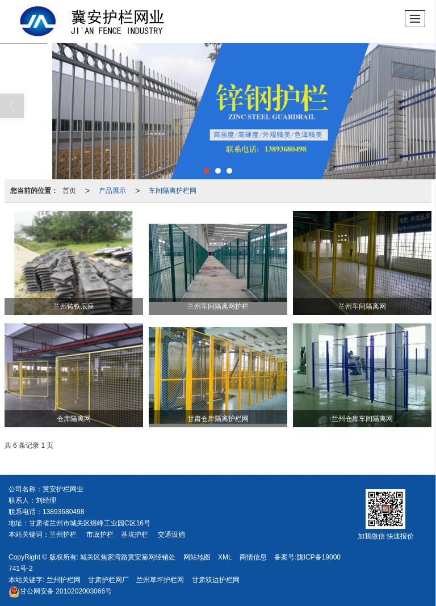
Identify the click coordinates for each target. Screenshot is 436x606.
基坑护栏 (134, 534)
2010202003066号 (60, 591)
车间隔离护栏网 (172, 191)
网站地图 (197, 557)
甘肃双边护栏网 (216, 580)
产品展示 (112, 191)
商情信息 (253, 557)
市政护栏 (100, 534)
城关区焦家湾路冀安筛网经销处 (127, 557)
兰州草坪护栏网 (160, 580)
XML (225, 557)
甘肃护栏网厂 (108, 580)
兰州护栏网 (64, 580)
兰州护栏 (63, 534)
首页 (69, 191)
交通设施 (171, 534)
